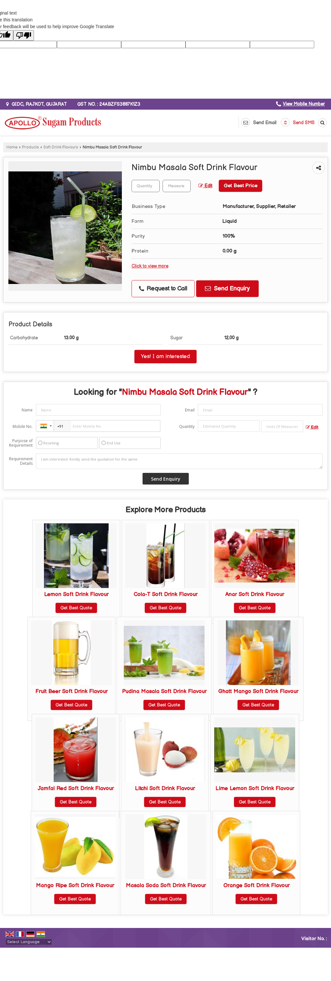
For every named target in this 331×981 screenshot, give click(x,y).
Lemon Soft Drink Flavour (76, 594)
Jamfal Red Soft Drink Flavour (76, 788)
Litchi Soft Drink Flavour (165, 788)
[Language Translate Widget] (28, 942)
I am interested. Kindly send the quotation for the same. (179, 461)
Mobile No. (23, 426)
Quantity (187, 426)
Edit (205, 186)
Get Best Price (240, 186)
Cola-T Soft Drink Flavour (165, 594)
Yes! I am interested (165, 356)
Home (11, 147)
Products (30, 147)
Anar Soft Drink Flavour (254, 594)
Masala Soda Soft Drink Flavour (166, 885)
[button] (304, 104)
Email (190, 410)
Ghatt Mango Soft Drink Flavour (258, 691)
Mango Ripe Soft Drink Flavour (75, 885)
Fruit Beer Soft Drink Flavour (71, 691)
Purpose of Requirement (21, 443)
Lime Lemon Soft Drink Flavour (254, 788)
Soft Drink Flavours (60, 147)
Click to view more (150, 266)
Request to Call (163, 288)
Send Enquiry (227, 288)
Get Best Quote (76, 608)
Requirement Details (21, 461)
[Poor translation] (23, 35)
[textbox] (177, 186)
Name (27, 410)
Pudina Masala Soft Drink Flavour (164, 691)
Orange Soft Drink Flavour (256, 885)
